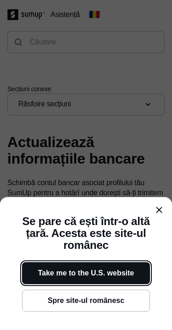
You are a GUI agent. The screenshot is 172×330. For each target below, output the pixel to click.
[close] (159, 210)
